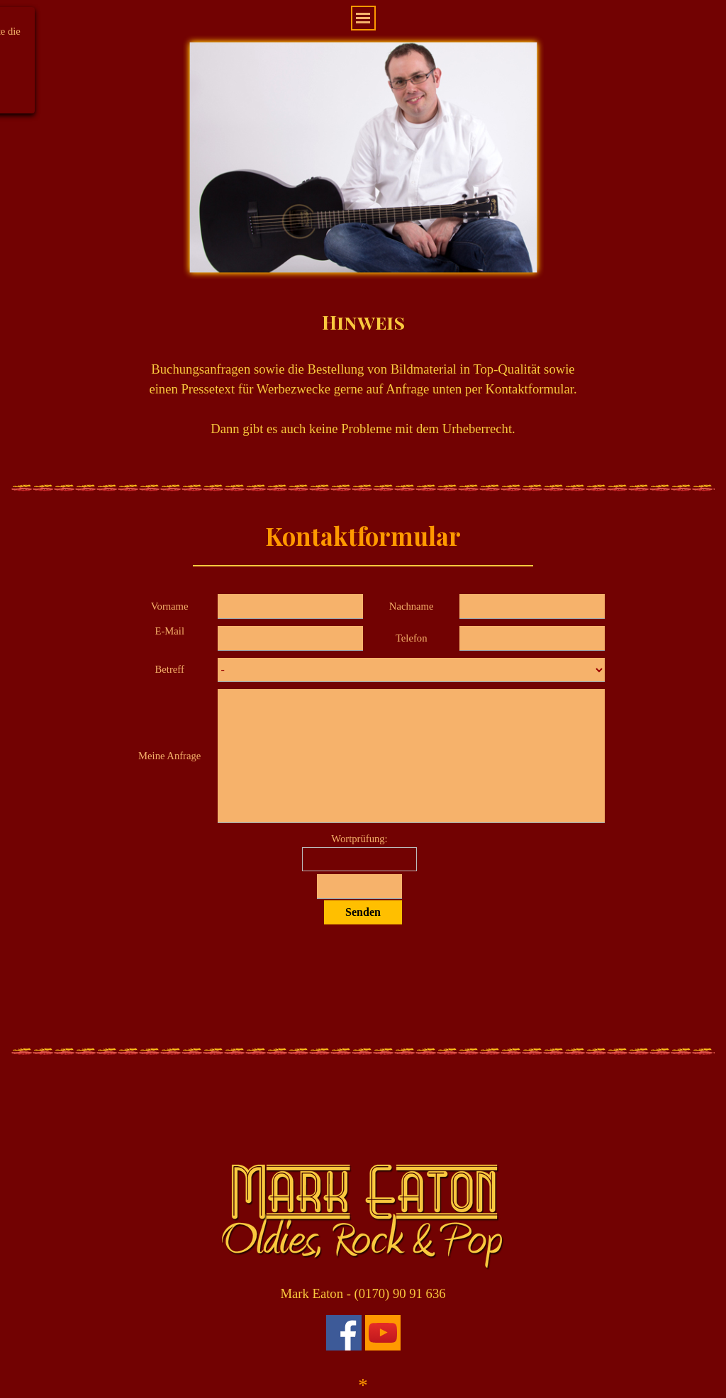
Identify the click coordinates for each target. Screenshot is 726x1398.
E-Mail (169, 631)
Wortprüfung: (359, 838)
